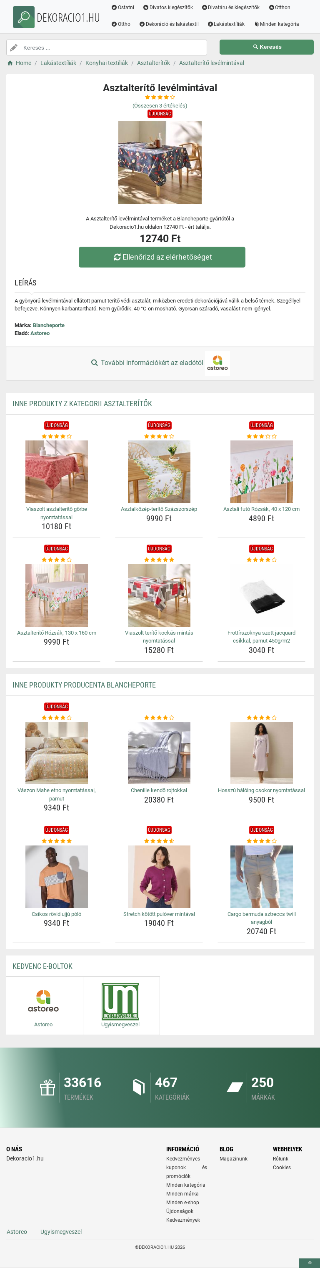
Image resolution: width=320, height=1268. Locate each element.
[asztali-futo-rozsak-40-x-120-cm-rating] (261, 437)
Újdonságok (179, 1211)
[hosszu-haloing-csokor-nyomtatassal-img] (261, 753)
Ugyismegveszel (61, 1231)
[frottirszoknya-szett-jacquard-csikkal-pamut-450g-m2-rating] (261, 560)
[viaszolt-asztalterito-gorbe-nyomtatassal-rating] (56, 437)
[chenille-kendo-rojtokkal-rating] (158, 718)
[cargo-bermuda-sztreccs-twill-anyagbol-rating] (261, 841)
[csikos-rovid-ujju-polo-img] (56, 876)
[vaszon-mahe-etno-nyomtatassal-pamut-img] (56, 753)
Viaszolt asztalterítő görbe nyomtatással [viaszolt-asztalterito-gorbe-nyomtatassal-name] (56, 513)
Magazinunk (234, 1159)
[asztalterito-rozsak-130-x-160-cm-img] (56, 595)
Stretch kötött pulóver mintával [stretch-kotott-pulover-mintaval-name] (159, 914)
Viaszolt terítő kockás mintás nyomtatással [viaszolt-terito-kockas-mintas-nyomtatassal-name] (159, 637)
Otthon (279, 7)
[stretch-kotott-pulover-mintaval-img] (158, 876)
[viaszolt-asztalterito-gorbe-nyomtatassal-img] (56, 471)
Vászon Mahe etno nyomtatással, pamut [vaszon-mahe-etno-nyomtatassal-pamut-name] (57, 794)
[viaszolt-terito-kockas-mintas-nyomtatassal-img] (158, 595)
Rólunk (280, 1159)
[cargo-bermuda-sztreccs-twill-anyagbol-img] (261, 876)
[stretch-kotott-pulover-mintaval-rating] (158, 841)
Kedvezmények (183, 1220)
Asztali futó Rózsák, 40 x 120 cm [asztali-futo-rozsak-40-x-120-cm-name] (261, 509)
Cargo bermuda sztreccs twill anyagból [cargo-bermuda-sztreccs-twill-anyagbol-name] (262, 918)
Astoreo (40, 333)
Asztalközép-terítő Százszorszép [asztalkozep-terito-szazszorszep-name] (159, 509)
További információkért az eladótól (160, 363)
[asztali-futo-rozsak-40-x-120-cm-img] (261, 471)
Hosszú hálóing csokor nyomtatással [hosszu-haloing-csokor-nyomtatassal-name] (261, 790)
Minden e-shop (182, 1202)
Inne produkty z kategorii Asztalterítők (82, 403)
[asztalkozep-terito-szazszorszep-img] (158, 471)
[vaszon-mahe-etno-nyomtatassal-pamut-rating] (56, 718)
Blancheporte (49, 325)
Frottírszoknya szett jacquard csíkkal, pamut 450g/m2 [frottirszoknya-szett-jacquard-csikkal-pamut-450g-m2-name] (261, 637)
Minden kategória (276, 24)
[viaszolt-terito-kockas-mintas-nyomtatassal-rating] (158, 560)
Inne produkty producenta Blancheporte (84, 684)
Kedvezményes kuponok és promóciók (186, 1167)
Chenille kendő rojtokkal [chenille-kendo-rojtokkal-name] (159, 790)
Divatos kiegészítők (167, 7)
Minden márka (182, 1194)
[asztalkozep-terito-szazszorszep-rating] (158, 437)
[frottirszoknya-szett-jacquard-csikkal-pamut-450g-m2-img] (261, 595)
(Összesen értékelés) (160, 106)
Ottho (120, 24)
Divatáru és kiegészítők (230, 7)
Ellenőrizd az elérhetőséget (162, 257)
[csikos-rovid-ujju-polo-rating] (56, 841)
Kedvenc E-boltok (42, 966)
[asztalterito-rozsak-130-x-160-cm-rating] (56, 560)
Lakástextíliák (226, 24)
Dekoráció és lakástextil (169, 24)
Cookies (282, 1167)
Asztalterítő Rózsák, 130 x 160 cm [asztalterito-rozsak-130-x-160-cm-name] (56, 633)
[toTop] (309, 1263)
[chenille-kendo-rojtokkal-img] (158, 753)
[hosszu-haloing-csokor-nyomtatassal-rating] (261, 718)
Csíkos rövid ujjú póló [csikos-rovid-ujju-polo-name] (56, 914)
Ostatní (122, 7)
